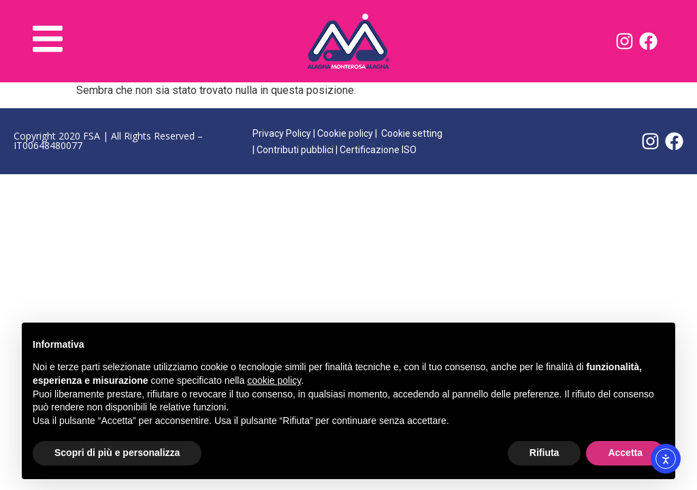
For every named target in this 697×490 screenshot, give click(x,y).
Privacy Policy (282, 133)
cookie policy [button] (274, 380)
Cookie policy (345, 133)
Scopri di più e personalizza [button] (117, 452)
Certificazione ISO (378, 149)
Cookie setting (411, 133)
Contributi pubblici (295, 149)
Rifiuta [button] (545, 452)
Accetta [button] (625, 452)
